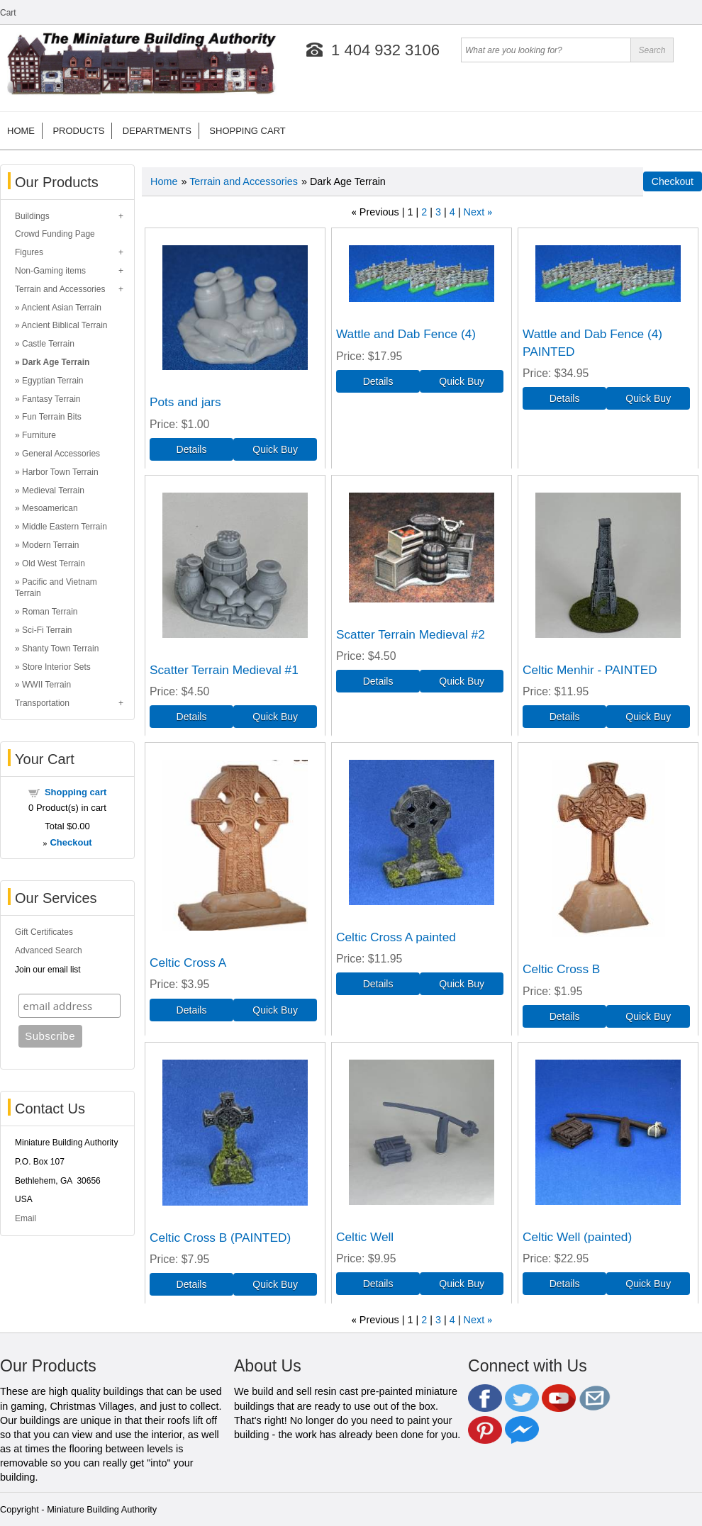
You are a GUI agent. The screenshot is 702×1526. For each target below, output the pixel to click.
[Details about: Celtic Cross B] (564, 1016)
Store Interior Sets (56, 667)
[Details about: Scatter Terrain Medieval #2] (378, 681)
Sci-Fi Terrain (47, 630)
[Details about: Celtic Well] (378, 1283)
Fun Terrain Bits (52, 417)
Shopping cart (247, 130)
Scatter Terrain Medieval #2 (410, 634)
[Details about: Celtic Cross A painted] (378, 983)
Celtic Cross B (561, 969)
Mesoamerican (50, 508)
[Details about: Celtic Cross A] (191, 1010)
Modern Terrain (50, 545)
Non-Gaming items (50, 271)
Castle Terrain (48, 344)
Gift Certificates (44, 932)
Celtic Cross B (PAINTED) (220, 1237)
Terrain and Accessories (60, 289)
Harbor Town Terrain (60, 472)
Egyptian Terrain (53, 381)
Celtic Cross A (188, 962)
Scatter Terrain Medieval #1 (224, 670)
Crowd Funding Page (55, 234)
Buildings (32, 216)
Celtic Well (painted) (577, 1237)
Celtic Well (365, 1237)
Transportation (42, 703)
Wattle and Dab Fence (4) (406, 334)
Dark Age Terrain (55, 362)
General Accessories (61, 454)
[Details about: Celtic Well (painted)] (564, 1283)
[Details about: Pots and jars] (191, 449)
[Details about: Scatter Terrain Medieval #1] (191, 716)
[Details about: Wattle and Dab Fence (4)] (378, 381)
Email (25, 1218)
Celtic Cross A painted (396, 937)
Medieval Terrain (53, 490)
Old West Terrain (53, 563)
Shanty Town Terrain (60, 648)
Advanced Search (48, 950)
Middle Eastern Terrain (64, 527)
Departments (157, 130)
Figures (29, 252)
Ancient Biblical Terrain (64, 325)
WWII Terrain (46, 685)
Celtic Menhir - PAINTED (590, 670)
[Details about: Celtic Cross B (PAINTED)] (191, 1284)
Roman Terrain (49, 612)
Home (21, 130)
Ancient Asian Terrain (61, 308)
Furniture (39, 435)
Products (78, 130)
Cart (8, 13)
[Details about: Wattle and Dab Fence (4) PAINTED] (564, 398)
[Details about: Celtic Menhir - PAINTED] (564, 716)
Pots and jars (185, 402)
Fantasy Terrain (51, 399)
